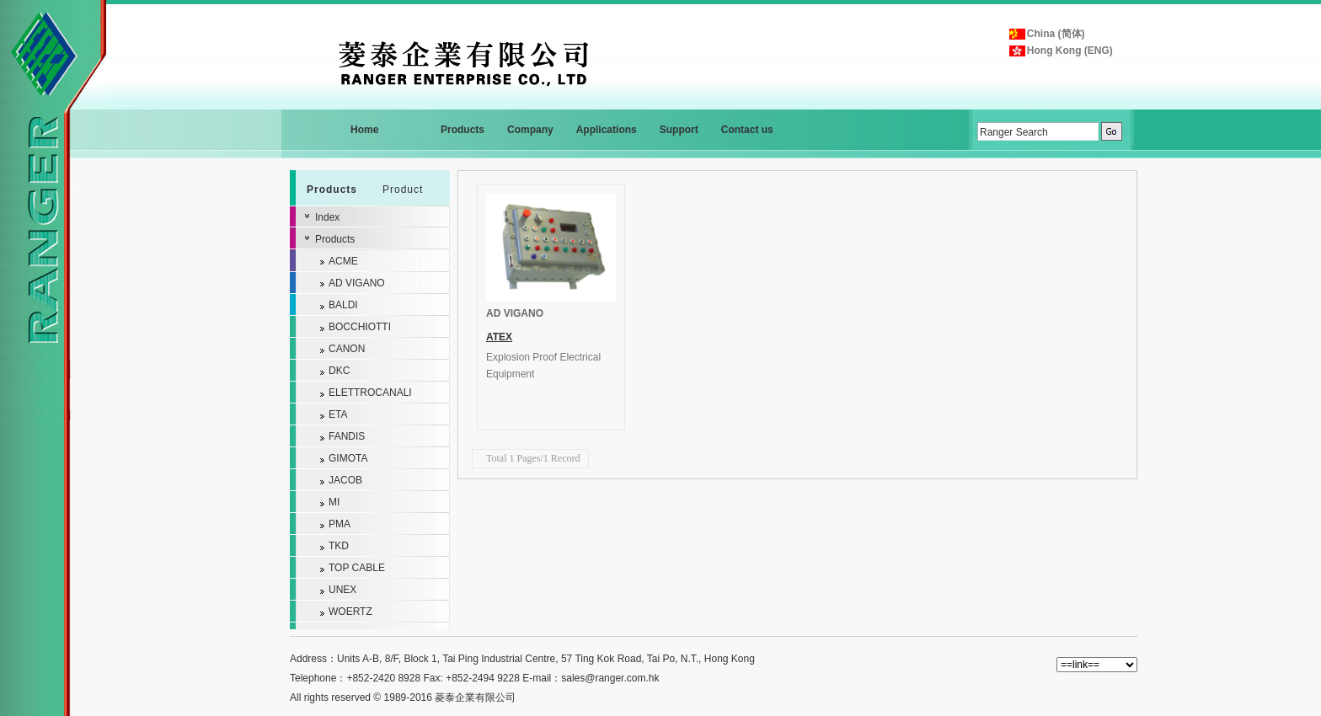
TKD (339, 546)
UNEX (342, 590)
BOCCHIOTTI (360, 327)
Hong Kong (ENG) (1070, 50)
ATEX (499, 337)
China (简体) (1056, 34)
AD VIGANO (514, 313)
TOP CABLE (357, 568)
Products (335, 239)
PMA (339, 524)
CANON (347, 349)
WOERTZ (350, 611)
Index (327, 217)
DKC (339, 371)
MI (334, 502)
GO (1111, 131)
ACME (343, 261)
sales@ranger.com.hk (610, 678)
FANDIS (347, 436)
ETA (338, 414)
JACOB (345, 480)
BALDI (343, 305)
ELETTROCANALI (370, 392)
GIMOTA (348, 458)
